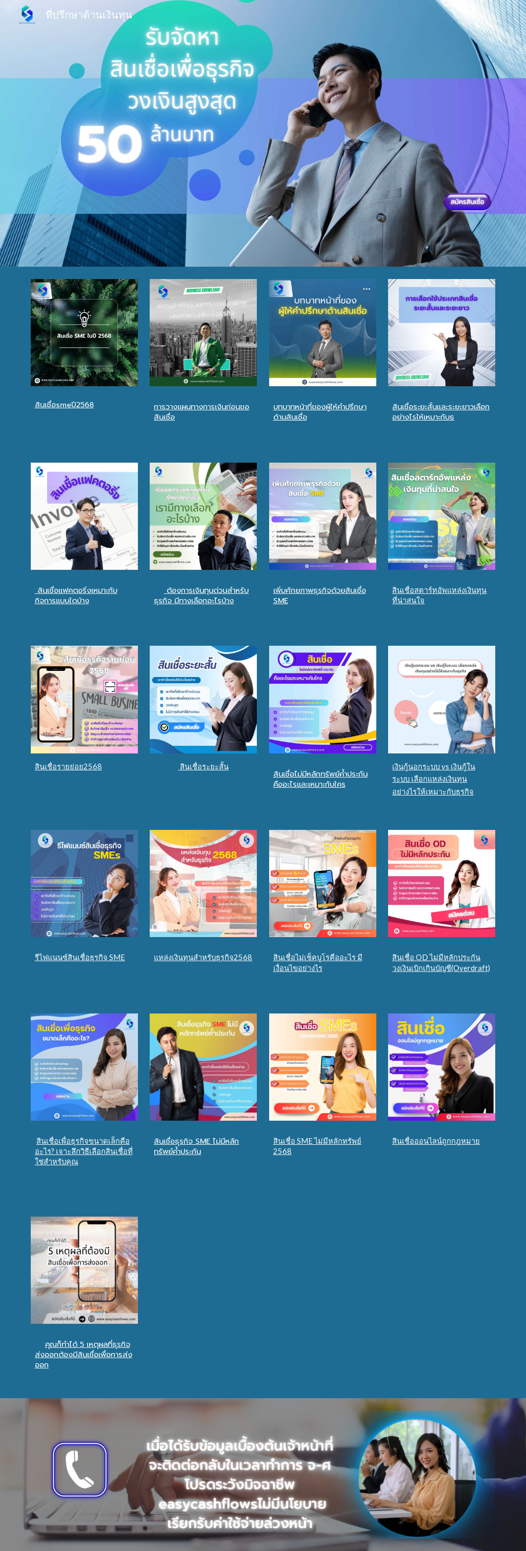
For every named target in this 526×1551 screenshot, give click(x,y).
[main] (84, 406)
